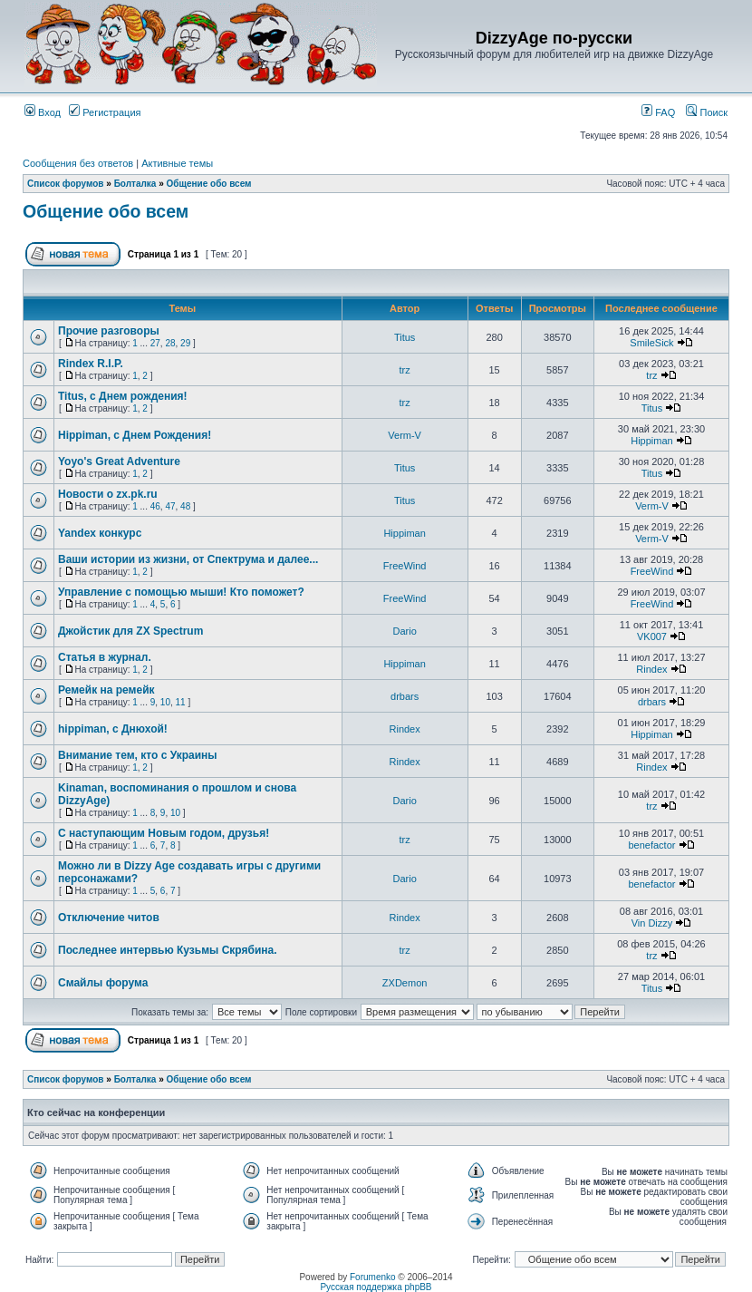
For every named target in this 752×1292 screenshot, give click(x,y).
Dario (404, 631)
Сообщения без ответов (78, 163)
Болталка (135, 184)
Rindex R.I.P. (90, 363)
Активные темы (177, 163)
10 (165, 702)
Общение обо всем (209, 184)
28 (170, 343)
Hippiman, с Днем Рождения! (134, 435)
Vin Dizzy (652, 923)
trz (405, 369)
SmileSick (651, 342)
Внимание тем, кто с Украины (137, 755)
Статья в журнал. (104, 657)
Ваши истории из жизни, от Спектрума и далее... (188, 559)
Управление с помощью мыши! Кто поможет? (181, 592)
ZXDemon (405, 982)
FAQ (658, 112)
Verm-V (404, 435)
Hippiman (651, 440)
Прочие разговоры (108, 331)
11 (181, 702)
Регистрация (104, 112)
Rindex (651, 669)
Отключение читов (108, 917)
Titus (404, 337)
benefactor (651, 845)
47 (170, 506)
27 (155, 343)
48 (185, 506)
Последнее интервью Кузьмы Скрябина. (167, 950)
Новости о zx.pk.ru (108, 494)
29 (185, 343)
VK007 (652, 636)
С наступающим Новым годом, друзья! (163, 833)
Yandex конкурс (99, 533)
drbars (404, 696)
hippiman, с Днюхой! (113, 729)
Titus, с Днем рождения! (123, 396)
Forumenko (373, 1277)
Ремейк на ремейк (106, 690)
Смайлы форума (103, 982)
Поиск (707, 112)
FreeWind (405, 565)
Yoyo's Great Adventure (119, 461)
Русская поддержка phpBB (375, 1287)
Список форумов (65, 184)
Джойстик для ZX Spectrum (130, 631)
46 (155, 506)
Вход (42, 112)
